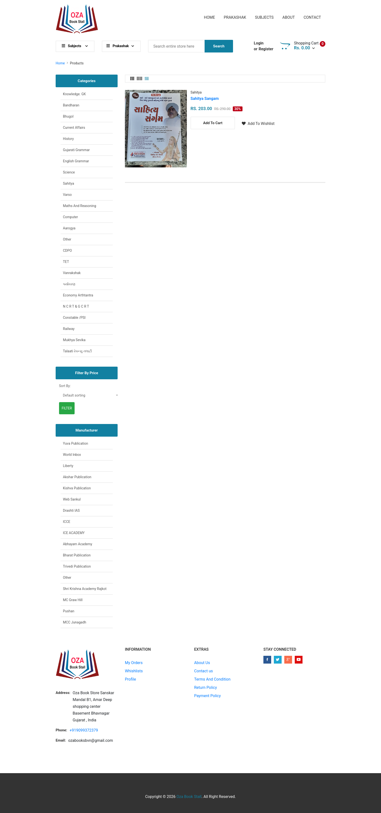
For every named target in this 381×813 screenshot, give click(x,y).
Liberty (68, 466)
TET (66, 262)
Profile (130, 679)
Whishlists (134, 671)
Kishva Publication (77, 488)
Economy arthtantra (78, 295)
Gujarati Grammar (76, 150)
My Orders (134, 662)
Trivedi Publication (77, 566)
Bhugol (68, 116)
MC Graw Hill (73, 600)
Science (69, 172)
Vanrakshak (72, 273)
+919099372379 (83, 730)
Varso (67, 195)
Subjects (264, 17)
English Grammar (76, 161)
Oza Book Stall (188, 796)
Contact (312, 17)
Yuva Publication (75, 443)
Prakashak (235, 17)
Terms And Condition (212, 679)
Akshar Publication (77, 477)
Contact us (203, 671)
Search (219, 46)
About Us (202, 662)
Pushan (68, 611)
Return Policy (205, 687)
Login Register (263, 46)
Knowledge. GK (74, 94)
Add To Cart (212, 123)
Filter (67, 408)
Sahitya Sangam (204, 98)
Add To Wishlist (258, 123)
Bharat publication (77, 555)
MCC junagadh (74, 622)
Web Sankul (72, 499)
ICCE (66, 522)
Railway (69, 329)
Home (209, 17)
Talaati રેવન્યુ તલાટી (77, 351)
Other (67, 239)
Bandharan (71, 105)
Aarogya (69, 228)
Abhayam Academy (77, 544)
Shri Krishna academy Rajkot (84, 589)
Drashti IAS (71, 510)
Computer (70, 217)
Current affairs (74, 128)
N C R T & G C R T (76, 306)
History (68, 139)
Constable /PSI (74, 318)
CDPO (67, 250)
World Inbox (72, 455)
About (288, 17)
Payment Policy (207, 695)
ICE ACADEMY (74, 533)
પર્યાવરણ (69, 284)
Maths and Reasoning (79, 206)
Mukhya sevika (74, 340)
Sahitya (196, 92)
